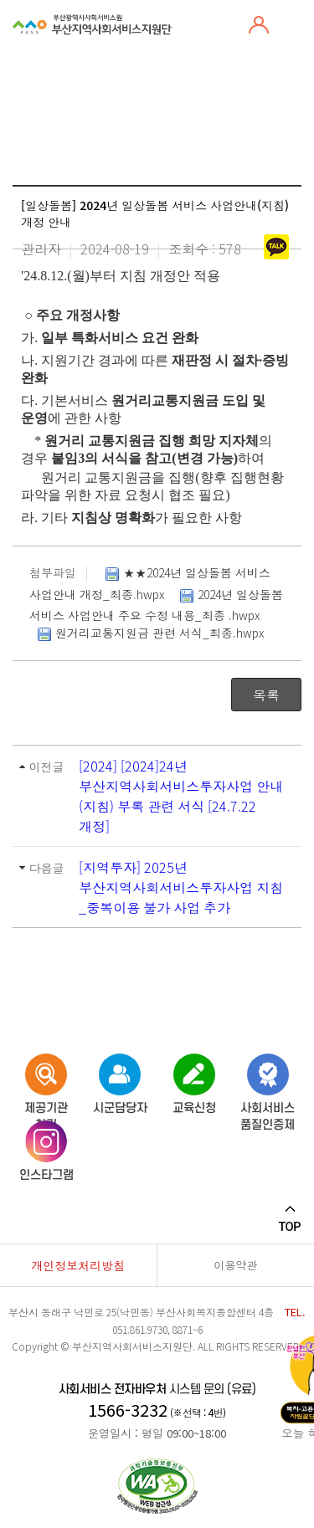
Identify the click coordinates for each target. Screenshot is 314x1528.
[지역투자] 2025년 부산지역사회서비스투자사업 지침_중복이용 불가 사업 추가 (181, 887)
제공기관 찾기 (46, 1081)
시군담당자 (120, 1081)
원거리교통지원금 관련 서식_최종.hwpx (148, 634)
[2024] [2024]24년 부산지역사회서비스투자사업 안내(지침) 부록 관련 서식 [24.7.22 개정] (181, 796)
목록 (266, 695)
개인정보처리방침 (78, 1265)
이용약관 (235, 1265)
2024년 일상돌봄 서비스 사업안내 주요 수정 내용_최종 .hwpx (156, 604)
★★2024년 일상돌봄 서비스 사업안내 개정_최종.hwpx (149, 582)
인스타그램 (46, 1147)
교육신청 (194, 1081)
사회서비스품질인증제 (267, 1081)
